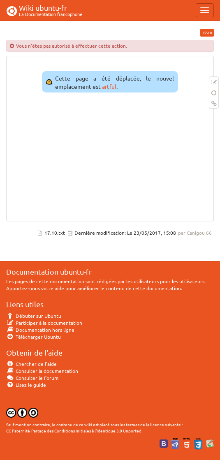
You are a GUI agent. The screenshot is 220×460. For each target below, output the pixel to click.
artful (109, 86)
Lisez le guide (26, 384)
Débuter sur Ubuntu (33, 315)
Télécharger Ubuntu (33, 336)
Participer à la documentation (44, 322)
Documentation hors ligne (40, 329)
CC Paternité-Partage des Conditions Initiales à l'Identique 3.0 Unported (73, 431)
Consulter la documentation (42, 371)
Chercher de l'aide (31, 364)
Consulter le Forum (32, 377)
